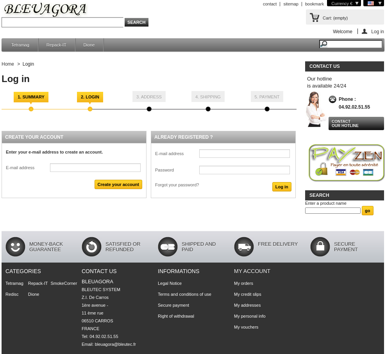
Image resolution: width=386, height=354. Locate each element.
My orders (243, 283)
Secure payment (173, 305)
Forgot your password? (177, 184)
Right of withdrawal (176, 316)
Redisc (12, 294)
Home (8, 64)
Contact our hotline (345, 123)
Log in (377, 31)
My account (252, 271)
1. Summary (31, 97)
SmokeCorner (64, 283)
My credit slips (247, 294)
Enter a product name (326, 203)
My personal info (250, 316)
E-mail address (20, 167)
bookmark (314, 4)
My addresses (247, 305)
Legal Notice (170, 283)
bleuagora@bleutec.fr (115, 344)
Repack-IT (56, 45)
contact (270, 4)
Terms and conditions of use (184, 294)
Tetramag (20, 45)
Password (164, 170)
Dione (89, 45)
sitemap (290, 4)
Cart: (327, 18)
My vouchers (246, 327)
